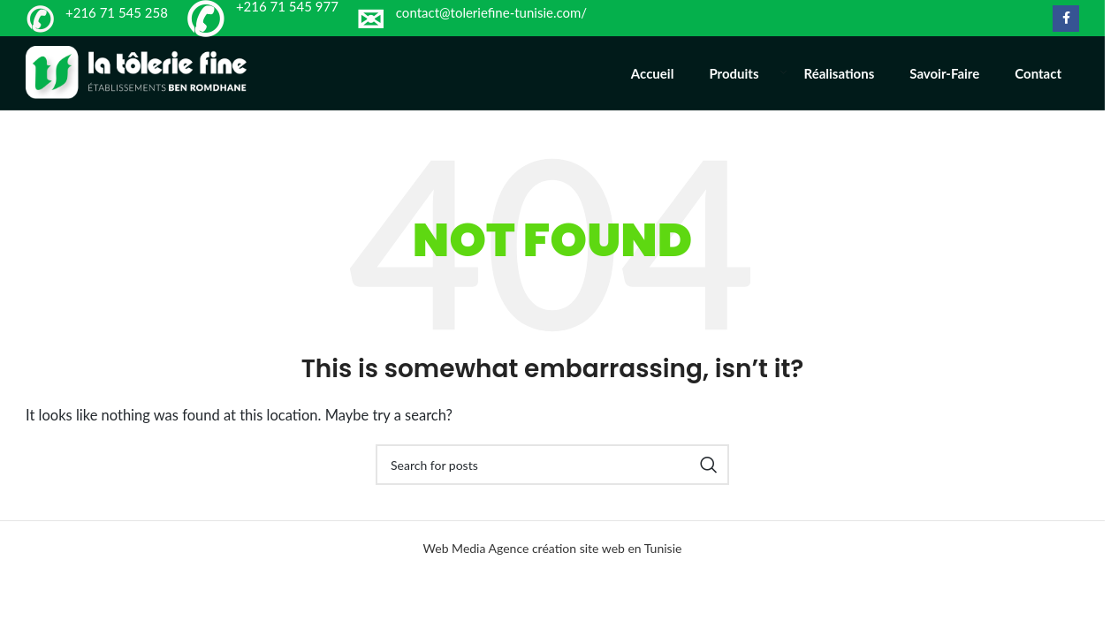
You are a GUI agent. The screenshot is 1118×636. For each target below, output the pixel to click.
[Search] (552, 484)
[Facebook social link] (1066, 18)
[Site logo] (136, 81)
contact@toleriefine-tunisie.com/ (491, 12)
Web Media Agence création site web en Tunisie (552, 567)
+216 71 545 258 (116, 12)
